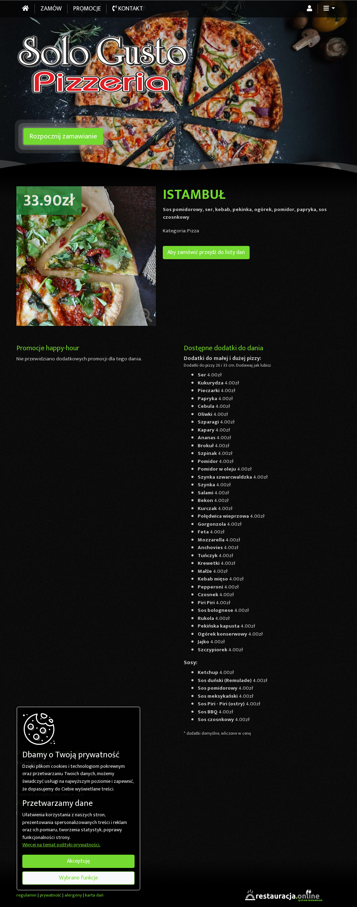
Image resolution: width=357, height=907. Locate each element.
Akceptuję (78, 861)
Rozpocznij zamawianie (63, 136)
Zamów (51, 8)
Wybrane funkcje (78, 878)
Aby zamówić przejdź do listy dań (206, 252)
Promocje (87, 8)
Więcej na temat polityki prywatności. (61, 845)
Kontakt (127, 8)
